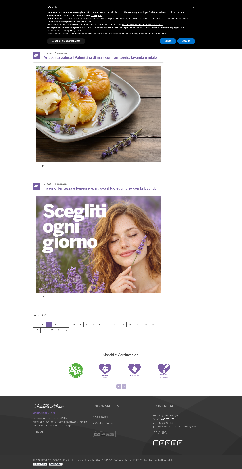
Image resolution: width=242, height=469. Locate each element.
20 (52, 330)
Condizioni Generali (104, 423)
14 (130, 324)
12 (115, 324)
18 (36, 330)
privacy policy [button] (74, 30)
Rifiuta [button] (168, 41)
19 (44, 330)
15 (138, 324)
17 (153, 324)
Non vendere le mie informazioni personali (142, 24)
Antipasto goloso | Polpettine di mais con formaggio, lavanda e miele (100, 57)
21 (59, 330)
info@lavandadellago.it (168, 415)
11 (107, 324)
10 (100, 324)
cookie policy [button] (97, 15)
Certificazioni (101, 416)
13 (122, 324)
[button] (193, 7)
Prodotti (39, 432)
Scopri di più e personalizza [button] (66, 41)
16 (145, 324)
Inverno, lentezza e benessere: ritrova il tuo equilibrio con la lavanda (100, 188)
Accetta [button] (186, 41)
